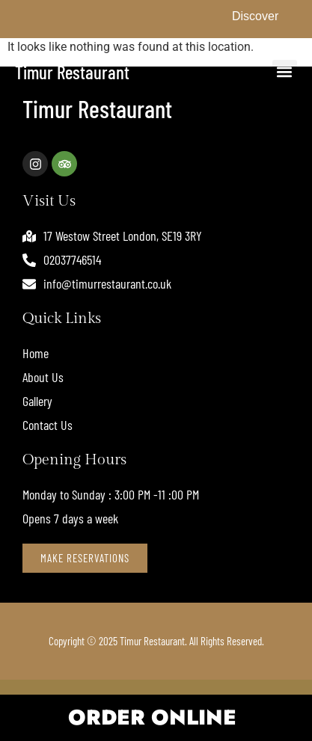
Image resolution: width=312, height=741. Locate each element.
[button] (284, 72)
